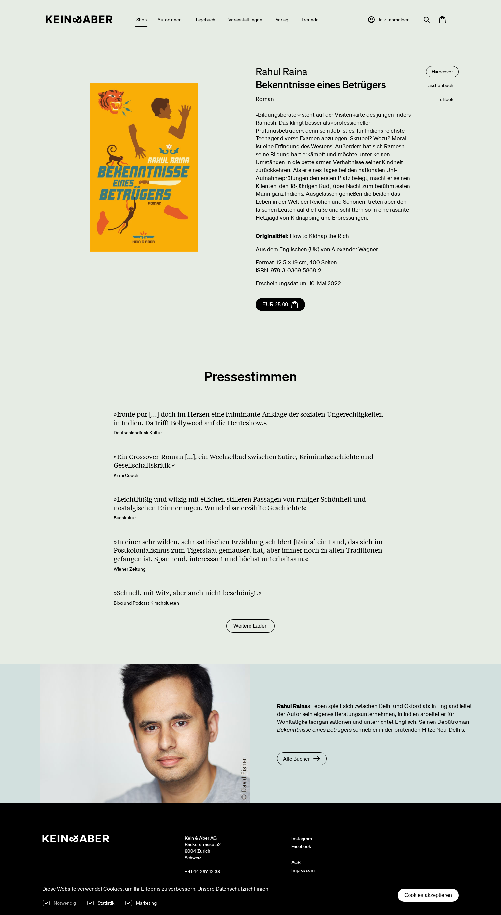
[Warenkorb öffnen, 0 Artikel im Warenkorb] (442, 19)
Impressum (303, 870)
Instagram (301, 838)
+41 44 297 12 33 (202, 871)
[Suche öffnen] (427, 19)
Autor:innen (169, 20)
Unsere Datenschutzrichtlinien (233, 888)
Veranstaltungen (245, 20)
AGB (296, 862)
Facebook (301, 846)
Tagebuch (205, 20)
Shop (141, 20)
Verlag (282, 20)
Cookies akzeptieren (428, 895)
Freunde (310, 20)
